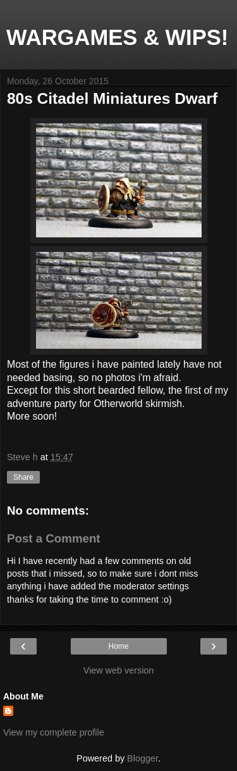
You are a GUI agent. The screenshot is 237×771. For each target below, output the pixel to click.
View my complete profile (53, 732)
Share (23, 477)
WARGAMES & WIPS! (117, 37)
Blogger (142, 758)
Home (118, 646)
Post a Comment (53, 538)
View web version (118, 670)
